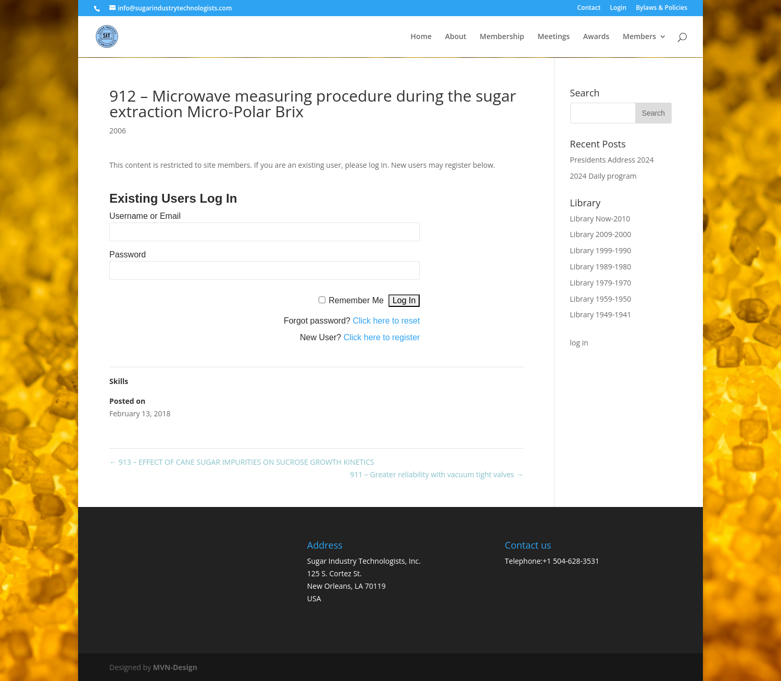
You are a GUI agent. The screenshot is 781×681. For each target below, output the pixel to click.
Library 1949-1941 (601, 314)
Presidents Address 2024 (612, 160)
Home (421, 37)
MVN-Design (175, 667)
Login (618, 8)
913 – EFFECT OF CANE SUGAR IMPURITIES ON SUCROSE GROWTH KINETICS (241, 462)
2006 (117, 130)
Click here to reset (386, 320)
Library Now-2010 (600, 219)
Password (127, 254)
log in (579, 343)
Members (639, 37)
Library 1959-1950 (601, 299)
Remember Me (356, 300)
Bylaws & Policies (661, 8)
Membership (502, 37)
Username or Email (145, 216)
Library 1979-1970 (601, 283)
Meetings (553, 37)
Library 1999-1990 (601, 250)
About (456, 37)
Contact (588, 8)
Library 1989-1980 (601, 266)
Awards (596, 37)
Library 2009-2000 (601, 234)
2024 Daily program (603, 176)
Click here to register (382, 337)
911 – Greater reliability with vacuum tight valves (436, 474)
